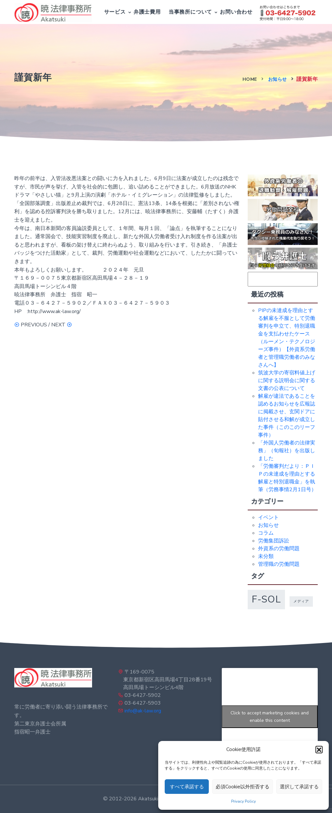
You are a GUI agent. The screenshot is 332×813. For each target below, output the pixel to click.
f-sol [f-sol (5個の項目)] (266, 599)
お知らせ (277, 79)
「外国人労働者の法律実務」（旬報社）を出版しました (286, 450)
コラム (266, 533)
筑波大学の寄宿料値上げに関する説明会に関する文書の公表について (286, 380)
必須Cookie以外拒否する (242, 786)
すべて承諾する (187, 786)
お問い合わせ (236, 12)
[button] (319, 749)
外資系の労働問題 (279, 548)
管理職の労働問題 (279, 564)
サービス (115, 12)
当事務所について (190, 12)
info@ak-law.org (142, 710)
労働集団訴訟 (273, 540)
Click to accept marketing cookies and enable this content (270, 716)
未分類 (266, 556)
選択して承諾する (299, 786)
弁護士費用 (147, 12)
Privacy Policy (243, 801)
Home (250, 79)
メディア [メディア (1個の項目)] (301, 601)
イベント (268, 517)
